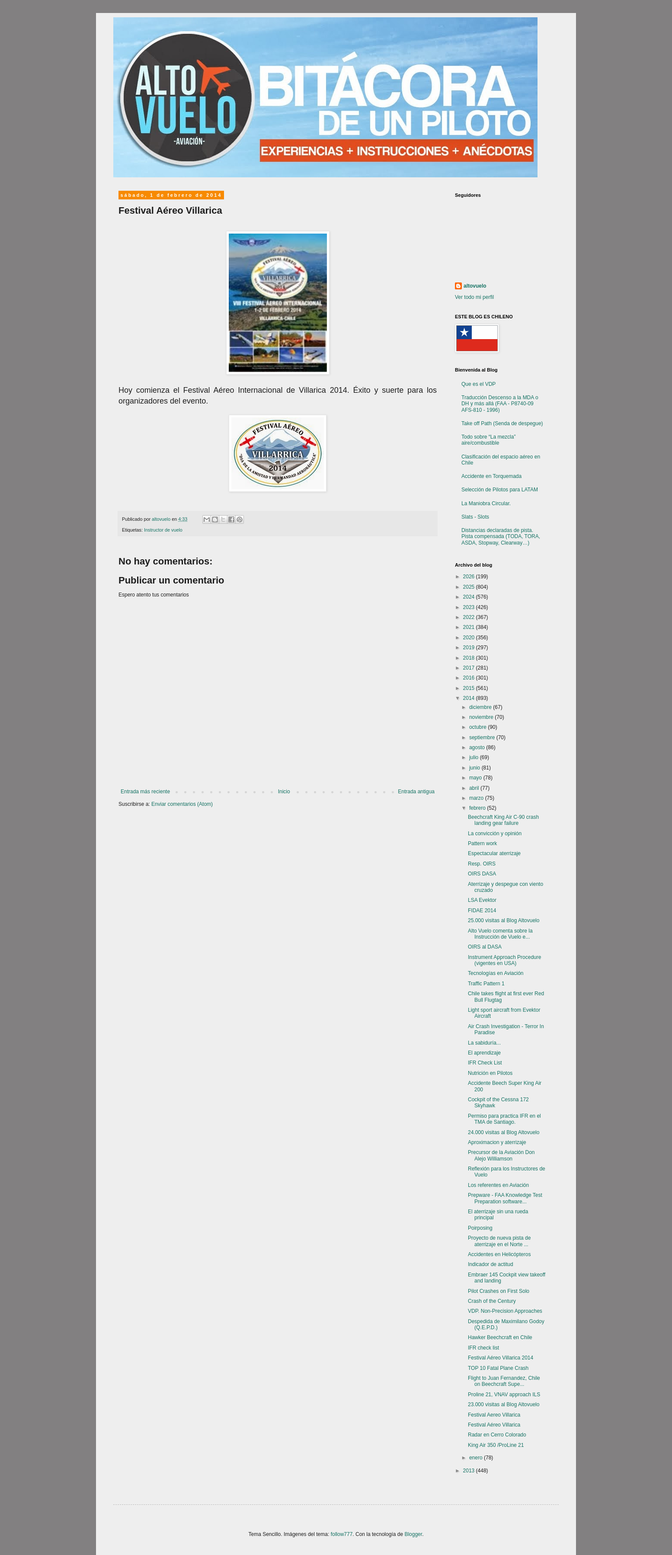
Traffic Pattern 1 (486, 984)
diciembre (481, 707)
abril (474, 788)
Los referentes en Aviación (498, 1185)
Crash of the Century (492, 1301)
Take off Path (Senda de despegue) (502, 423)
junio (475, 768)
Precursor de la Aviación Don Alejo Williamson (501, 1155)
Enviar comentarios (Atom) (182, 804)
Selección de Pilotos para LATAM (499, 490)
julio (474, 757)
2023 (469, 607)
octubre (478, 727)
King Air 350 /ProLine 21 (496, 1445)
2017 (469, 668)
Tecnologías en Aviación (496, 973)
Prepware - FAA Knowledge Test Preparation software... (505, 1198)
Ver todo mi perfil (474, 297)
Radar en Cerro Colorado (497, 1435)
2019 (469, 647)
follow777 (342, 1534)
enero (476, 1458)
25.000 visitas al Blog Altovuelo (503, 920)
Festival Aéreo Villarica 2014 (500, 1358)
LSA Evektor (482, 900)
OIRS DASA (482, 874)
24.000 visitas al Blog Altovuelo (503, 1132)
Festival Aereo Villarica (494, 1415)
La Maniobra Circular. (486, 503)
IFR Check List (485, 1063)
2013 (469, 1471)
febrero (478, 808)
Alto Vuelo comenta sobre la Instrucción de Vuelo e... (500, 934)
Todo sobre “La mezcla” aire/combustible (488, 440)
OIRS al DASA (485, 947)
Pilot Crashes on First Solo (498, 1291)
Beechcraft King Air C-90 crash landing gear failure (503, 820)
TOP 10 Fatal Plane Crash (498, 1368)
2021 (469, 627)
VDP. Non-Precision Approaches (505, 1311)
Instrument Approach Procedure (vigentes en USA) (504, 960)
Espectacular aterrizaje (494, 853)
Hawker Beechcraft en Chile (500, 1337)
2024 (469, 597)
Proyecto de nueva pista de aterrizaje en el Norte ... (499, 1241)
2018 (469, 658)
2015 (469, 688)
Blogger (413, 1534)
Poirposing (480, 1228)
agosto (477, 747)
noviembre (482, 717)
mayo (476, 778)
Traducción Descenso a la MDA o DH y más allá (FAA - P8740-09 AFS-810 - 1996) (499, 403)
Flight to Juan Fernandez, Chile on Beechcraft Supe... (504, 1381)
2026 (469, 577)
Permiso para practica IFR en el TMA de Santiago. (504, 1119)
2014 (469, 698)
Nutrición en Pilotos (490, 1073)
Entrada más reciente (145, 792)
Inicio (284, 792)
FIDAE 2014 (482, 910)
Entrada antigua (416, 792)
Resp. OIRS (482, 864)
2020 (469, 638)
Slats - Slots (475, 517)
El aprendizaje (484, 1053)
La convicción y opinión (495, 833)
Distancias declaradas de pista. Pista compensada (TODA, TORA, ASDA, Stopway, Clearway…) (500, 536)
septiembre (482, 737)
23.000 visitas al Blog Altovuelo (503, 1404)
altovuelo (475, 286)
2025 (469, 587)
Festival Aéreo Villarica (494, 1425)
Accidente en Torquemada (491, 476)
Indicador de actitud (490, 1264)
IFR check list (483, 1348)
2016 (469, 678)
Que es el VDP (478, 384)
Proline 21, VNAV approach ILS (504, 1394)
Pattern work (482, 843)
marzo (477, 798)
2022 (469, 617)
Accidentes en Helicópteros (499, 1254)
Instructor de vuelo (163, 529)
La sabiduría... (484, 1043)
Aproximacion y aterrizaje (497, 1142)
